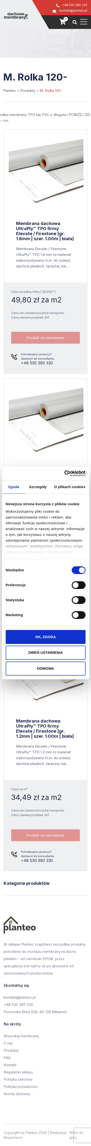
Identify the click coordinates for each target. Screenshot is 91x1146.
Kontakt (10, 1065)
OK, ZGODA (45, 637)
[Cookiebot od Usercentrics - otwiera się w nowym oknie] (64, 473)
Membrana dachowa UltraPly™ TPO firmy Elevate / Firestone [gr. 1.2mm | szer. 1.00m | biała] (45, 728)
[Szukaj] (75, 22)
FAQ (7, 1057)
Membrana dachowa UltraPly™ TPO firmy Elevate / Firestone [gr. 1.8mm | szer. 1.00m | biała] (45, 231)
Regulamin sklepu (18, 1072)
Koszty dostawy (17, 1093)
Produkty (11, 1050)
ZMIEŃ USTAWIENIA (45, 652)
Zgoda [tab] (13, 487)
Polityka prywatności (21, 1086)
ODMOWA (45, 668)
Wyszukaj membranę (21, 1036)
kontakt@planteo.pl (73, 10)
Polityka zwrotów (18, 1079)
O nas (8, 1043)
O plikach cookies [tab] (69, 487)
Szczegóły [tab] (38, 487)
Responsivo (13, 1137)
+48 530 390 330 (74, 5)
